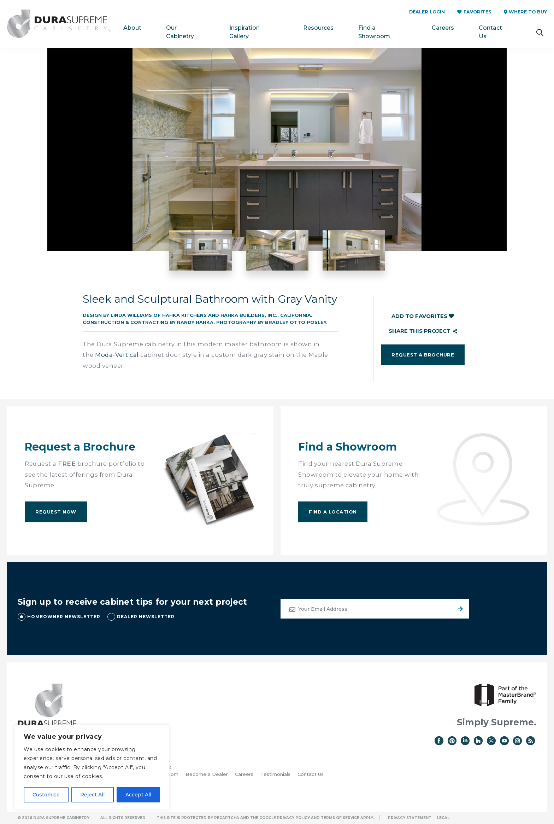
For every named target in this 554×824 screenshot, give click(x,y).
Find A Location (333, 512)
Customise (46, 794)
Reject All (92, 794)
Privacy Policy (293, 818)
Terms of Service (340, 818)
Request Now (55, 512)
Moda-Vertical (117, 354)
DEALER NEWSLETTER (146, 616)
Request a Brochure (422, 355)
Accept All (138, 794)
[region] (92, 767)
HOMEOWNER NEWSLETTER (63, 616)
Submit (459, 609)
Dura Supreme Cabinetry (59, 24)
